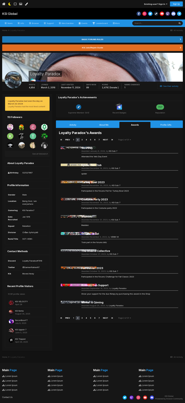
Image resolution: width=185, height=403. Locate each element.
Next (105, 140)
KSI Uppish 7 (20, 329)
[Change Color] (26, 4)
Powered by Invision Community (169, 399)
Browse (35, 23)
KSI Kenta (19, 311)
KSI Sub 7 (113, 151)
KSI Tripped (20, 339)
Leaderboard (101, 23)
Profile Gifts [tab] (165, 125)
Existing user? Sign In (155, 4)
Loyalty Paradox (119, 288)
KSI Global (9, 14)
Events (84, 23)
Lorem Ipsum (9, 376)
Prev (67, 140)
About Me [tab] (104, 125)
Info (22, 23)
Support (50, 23)
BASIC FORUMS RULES (92, 39)
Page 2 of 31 (124, 140)
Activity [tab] (73, 125)
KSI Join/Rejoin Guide (92, 47)
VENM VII (115, 237)
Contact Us (7, 397)
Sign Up (176, 4)
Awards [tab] (135, 125)
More (117, 23)
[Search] (145, 23)
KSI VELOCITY (21, 301)
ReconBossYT (21, 320)
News (10, 23)
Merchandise (67, 23)
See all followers (40, 154)
